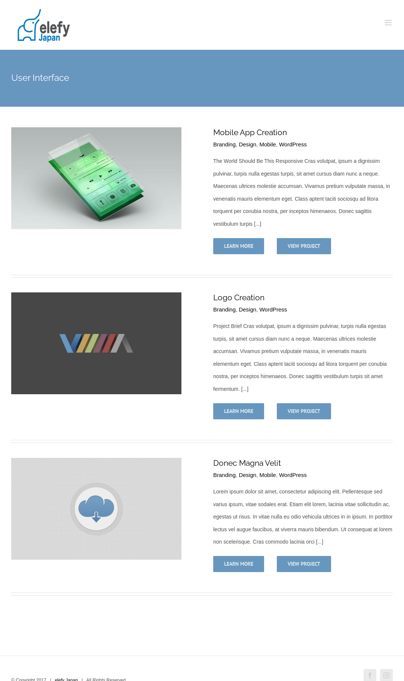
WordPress (293, 144)
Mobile (267, 144)
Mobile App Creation (250, 132)
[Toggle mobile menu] (389, 23)
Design (247, 144)
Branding (224, 144)
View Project (304, 246)
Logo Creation (238, 297)
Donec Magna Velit (247, 463)
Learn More (238, 246)
